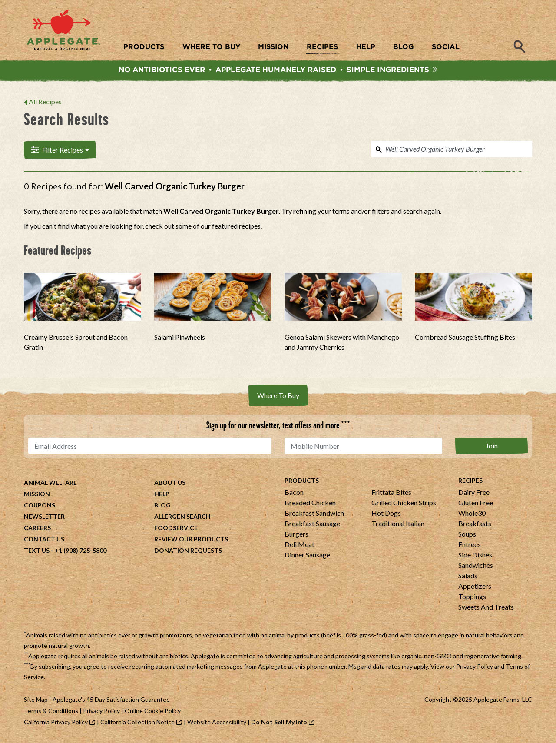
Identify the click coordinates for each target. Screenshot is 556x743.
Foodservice (176, 529)
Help (161, 495)
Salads (467, 577)
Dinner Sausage (307, 556)
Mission (37, 495)
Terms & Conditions (51, 712)
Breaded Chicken (310, 504)
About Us (169, 484)
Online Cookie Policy (153, 712)
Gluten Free (475, 504)
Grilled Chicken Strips (403, 504)
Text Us (37, 551)
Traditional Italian (397, 525)
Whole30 (472, 514)
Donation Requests (188, 551)
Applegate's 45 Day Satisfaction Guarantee (111, 700)
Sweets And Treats (486, 608)
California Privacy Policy (56, 723)
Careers (37, 529)
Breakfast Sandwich (314, 514)
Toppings (472, 598)
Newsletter (44, 517)
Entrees (469, 545)
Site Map (36, 700)
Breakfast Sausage (312, 525)
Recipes (470, 481)
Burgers (296, 535)
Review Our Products (191, 540)
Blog (162, 506)
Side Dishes (475, 556)
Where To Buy (278, 396)
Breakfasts (474, 525)
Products (302, 481)
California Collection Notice (137, 723)
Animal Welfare (50, 484)
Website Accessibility (216, 723)
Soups (467, 535)
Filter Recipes (59, 150)
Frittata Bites (391, 493)
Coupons (39, 506)
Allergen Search (182, 517)
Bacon (294, 493)
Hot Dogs (386, 514)
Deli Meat (299, 545)
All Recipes (45, 103)
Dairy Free (474, 493)
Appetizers (474, 587)
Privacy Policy (474, 667)
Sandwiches (475, 566)
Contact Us (44, 540)
